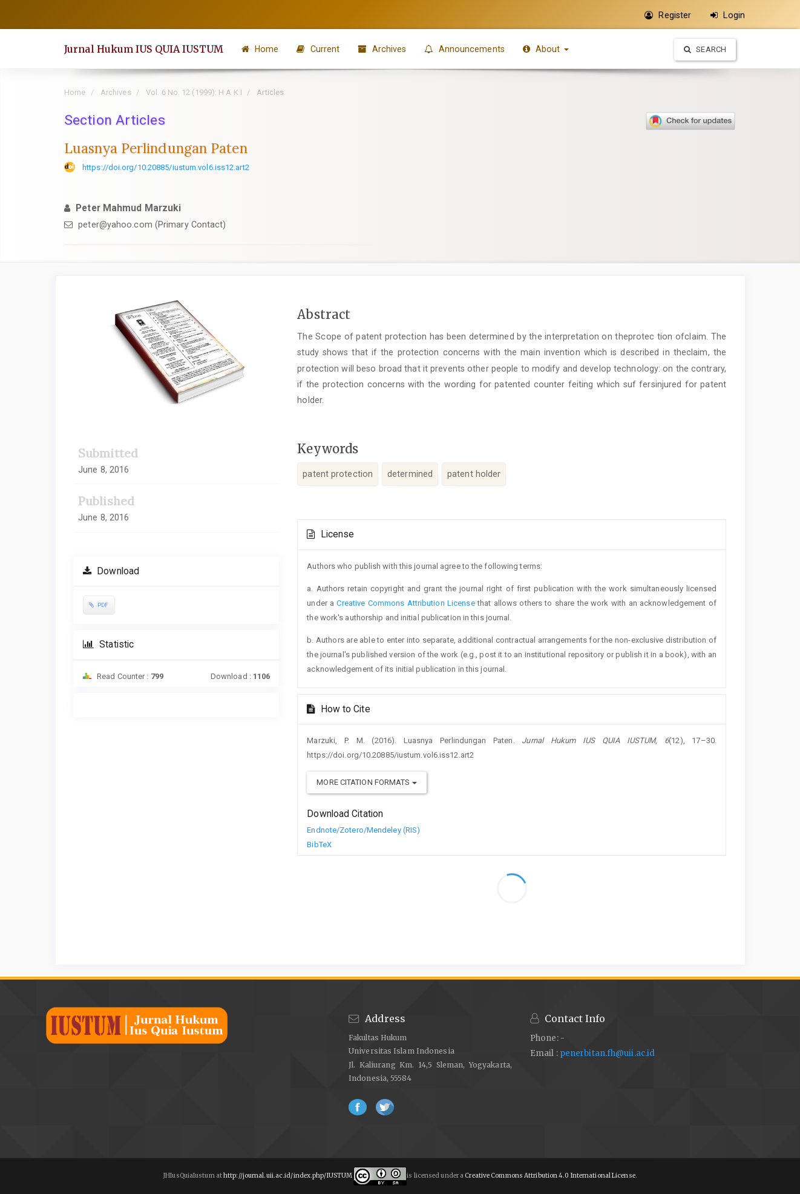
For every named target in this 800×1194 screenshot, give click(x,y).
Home (260, 49)
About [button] (546, 49)
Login (727, 15)
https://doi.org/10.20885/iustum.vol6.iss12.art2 (165, 167)
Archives (382, 49)
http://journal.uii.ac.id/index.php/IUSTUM (287, 1175)
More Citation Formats (366, 782)
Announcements (464, 49)
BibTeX (319, 844)
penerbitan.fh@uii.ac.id (607, 1053)
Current (318, 49)
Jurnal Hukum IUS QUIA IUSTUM (143, 49)
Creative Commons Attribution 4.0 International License (549, 1175)
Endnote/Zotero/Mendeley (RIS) (363, 830)
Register (667, 15)
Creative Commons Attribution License (405, 603)
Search (705, 49)
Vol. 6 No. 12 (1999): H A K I (194, 92)
